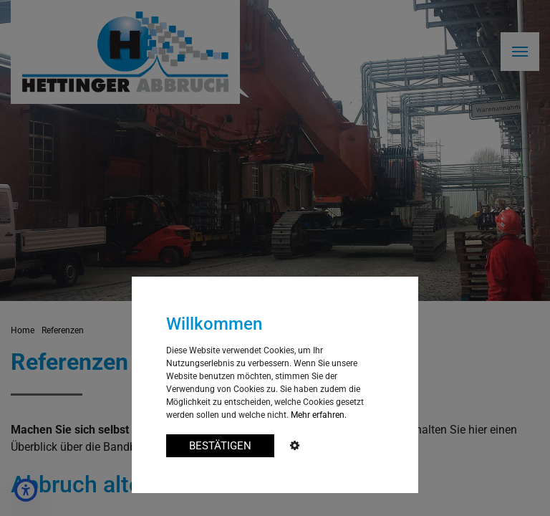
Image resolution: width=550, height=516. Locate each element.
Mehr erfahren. (319, 415)
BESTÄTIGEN (220, 445)
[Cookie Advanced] (294, 446)
